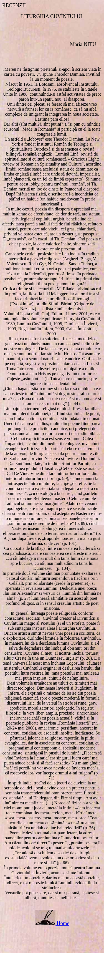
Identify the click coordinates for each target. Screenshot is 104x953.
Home (63, 923)
